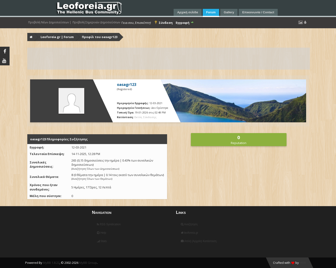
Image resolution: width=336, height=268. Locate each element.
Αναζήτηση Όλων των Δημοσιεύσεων (95, 168)
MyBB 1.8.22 (51, 263)
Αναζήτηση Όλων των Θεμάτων (92, 178)
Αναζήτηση (189, 224)
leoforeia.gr (189, 232)
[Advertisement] (168, 58)
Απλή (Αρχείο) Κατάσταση (199, 241)
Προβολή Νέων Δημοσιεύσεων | (49, 22)
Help (101, 232)
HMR (303, 263)
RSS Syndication (109, 224)
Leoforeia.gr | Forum (57, 37)
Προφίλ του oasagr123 (99, 37)
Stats (102, 241)
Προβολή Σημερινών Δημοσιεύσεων (96, 22)
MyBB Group (88, 263)
